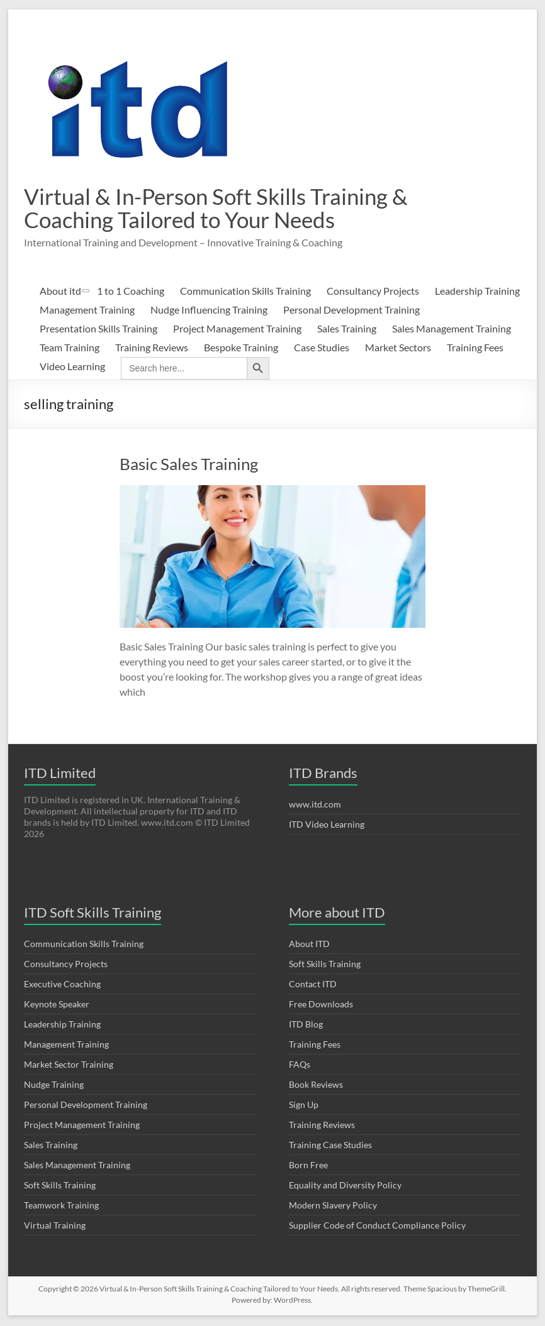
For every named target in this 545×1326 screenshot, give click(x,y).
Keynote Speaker (56, 1005)
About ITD (309, 945)
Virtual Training (55, 1226)
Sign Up (303, 1105)
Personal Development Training (351, 311)
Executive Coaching (62, 985)
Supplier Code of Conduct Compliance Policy (377, 1226)
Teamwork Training (61, 1206)
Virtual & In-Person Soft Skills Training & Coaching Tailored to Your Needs (220, 208)
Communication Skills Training (245, 292)
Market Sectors (398, 348)
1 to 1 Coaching (130, 292)
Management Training (87, 311)
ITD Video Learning (326, 825)
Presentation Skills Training (98, 330)
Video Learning (72, 367)
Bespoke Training (241, 348)
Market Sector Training (68, 1065)
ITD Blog (306, 1025)
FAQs (299, 1065)
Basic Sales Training (189, 465)
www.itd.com (315, 805)
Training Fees (475, 348)
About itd (60, 292)
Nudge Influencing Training (208, 311)
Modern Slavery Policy (333, 1206)
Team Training (69, 348)
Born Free (308, 1166)
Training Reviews (151, 348)
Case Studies (321, 348)
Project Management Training (237, 330)
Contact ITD (313, 985)
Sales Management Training (451, 330)
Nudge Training (54, 1085)
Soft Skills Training (60, 1186)
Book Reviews (316, 1085)
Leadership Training (477, 292)
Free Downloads (321, 1005)
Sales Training (346, 330)
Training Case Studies (330, 1146)
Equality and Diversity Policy (345, 1186)
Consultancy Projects (373, 292)
